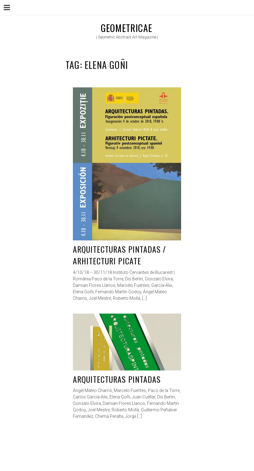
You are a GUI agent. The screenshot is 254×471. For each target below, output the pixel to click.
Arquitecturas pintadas (117, 379)
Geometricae (126, 28)
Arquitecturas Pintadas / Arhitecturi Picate (119, 255)
